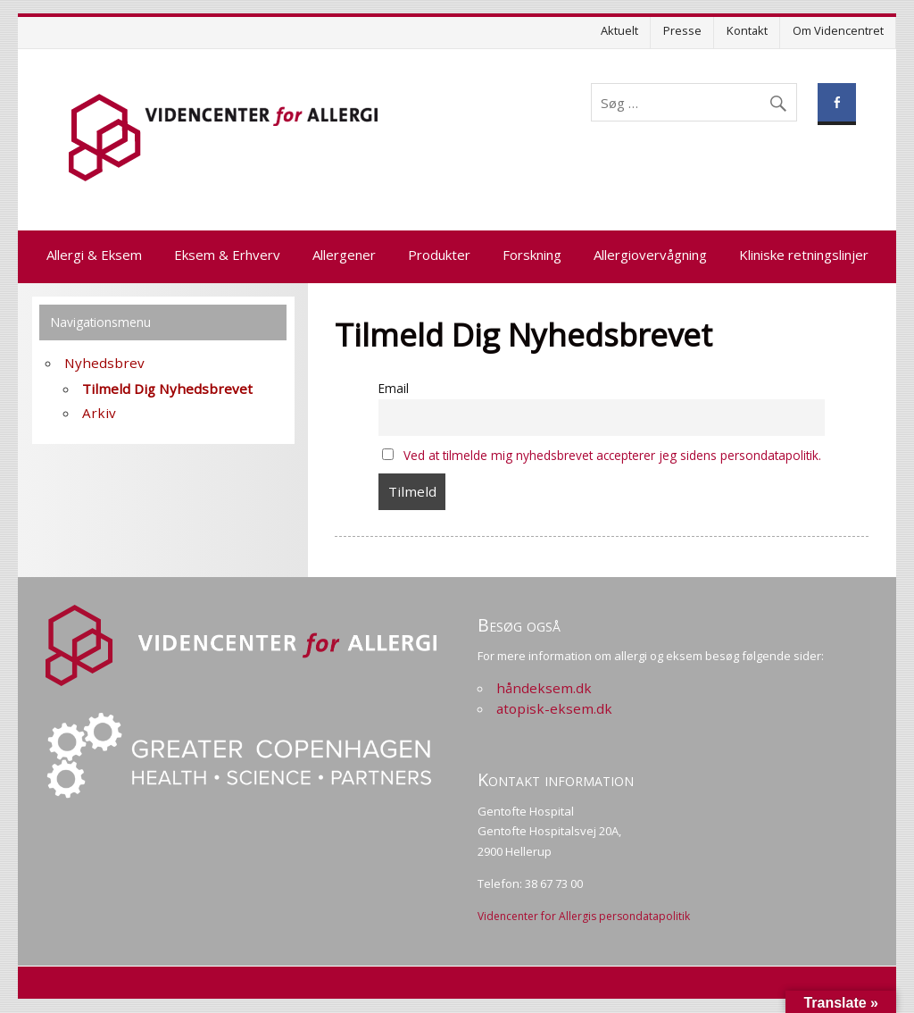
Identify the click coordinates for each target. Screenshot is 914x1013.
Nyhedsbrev (104, 363)
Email (393, 388)
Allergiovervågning (650, 255)
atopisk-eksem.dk (554, 708)
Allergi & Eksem (94, 255)
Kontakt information (556, 779)
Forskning (532, 255)
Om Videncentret (838, 30)
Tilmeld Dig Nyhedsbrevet (167, 389)
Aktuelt (619, 30)
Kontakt (747, 30)
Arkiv (99, 413)
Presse (682, 30)
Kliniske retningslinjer (803, 255)
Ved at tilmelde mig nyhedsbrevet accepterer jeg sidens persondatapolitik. (612, 455)
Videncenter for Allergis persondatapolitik (584, 916)
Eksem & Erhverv (227, 255)
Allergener (344, 255)
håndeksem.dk (544, 688)
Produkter (439, 255)
